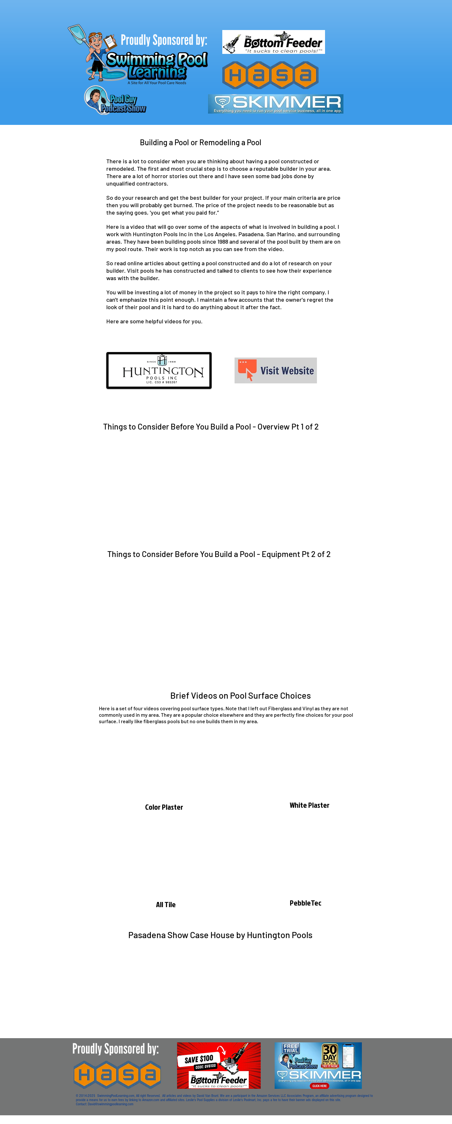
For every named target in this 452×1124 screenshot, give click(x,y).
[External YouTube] (229, 484)
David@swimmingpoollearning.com (110, 1104)
